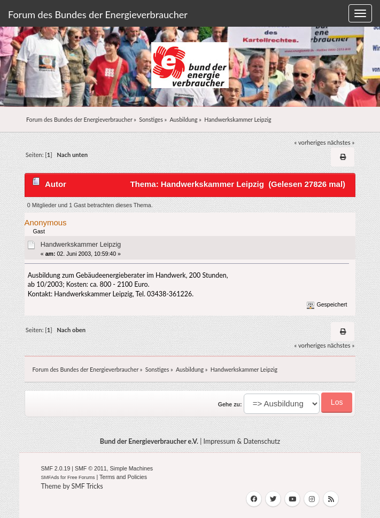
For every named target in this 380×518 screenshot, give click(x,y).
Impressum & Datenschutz (242, 441)
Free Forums (81, 477)
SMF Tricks (87, 486)
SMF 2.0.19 (56, 468)
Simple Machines (131, 468)
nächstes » (340, 142)
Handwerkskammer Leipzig (81, 244)
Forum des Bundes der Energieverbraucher (98, 14)
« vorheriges (310, 142)
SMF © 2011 (91, 468)
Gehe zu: (230, 404)
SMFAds (50, 477)
